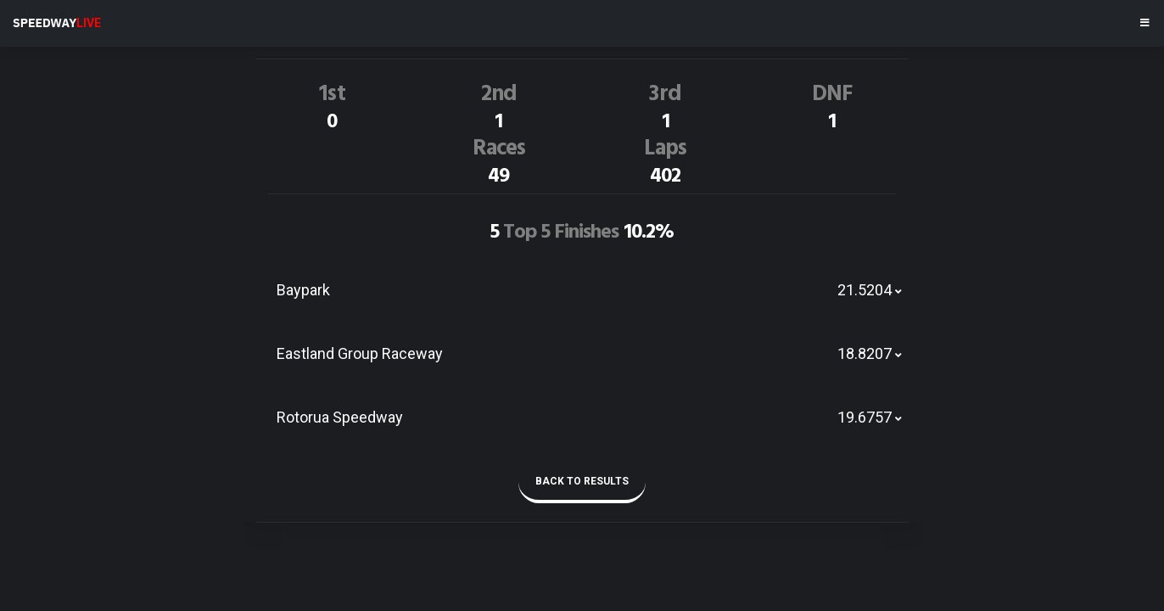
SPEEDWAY (57, 23)
